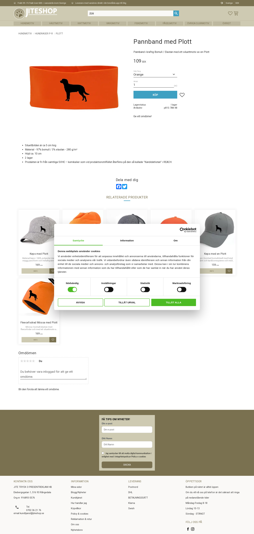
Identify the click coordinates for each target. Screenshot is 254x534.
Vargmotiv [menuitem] (112, 23)
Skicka (127, 464)
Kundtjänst (76, 497)
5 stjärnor (33, 361)
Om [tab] (175, 240)
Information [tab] (127, 240)
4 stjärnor (30, 361)
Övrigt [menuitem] (227, 23)
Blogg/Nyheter (78, 492)
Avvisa (80, 302)
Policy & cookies (79, 513)
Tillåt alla (173, 302)
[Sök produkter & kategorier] (130, 13)
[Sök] (176, 13)
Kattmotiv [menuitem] (84, 23)
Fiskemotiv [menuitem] (141, 23)
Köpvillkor (76, 508)
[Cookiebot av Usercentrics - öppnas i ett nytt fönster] (182, 229)
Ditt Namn (107, 438)
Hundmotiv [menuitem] (27, 23)
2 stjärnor (24, 361)
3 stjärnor (27, 361)
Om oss (75, 524)
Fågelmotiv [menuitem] (170, 23)
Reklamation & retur (81, 519)
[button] (230, 13)
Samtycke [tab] (78, 240)
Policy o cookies (138, 456)
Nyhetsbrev (77, 530)
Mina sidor (76, 487)
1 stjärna (21, 361)
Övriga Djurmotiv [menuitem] (198, 23)
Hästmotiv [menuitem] (56, 23)
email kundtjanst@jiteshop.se (29, 513)
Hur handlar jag (79, 503)
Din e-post (107, 423)
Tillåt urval (127, 302)
